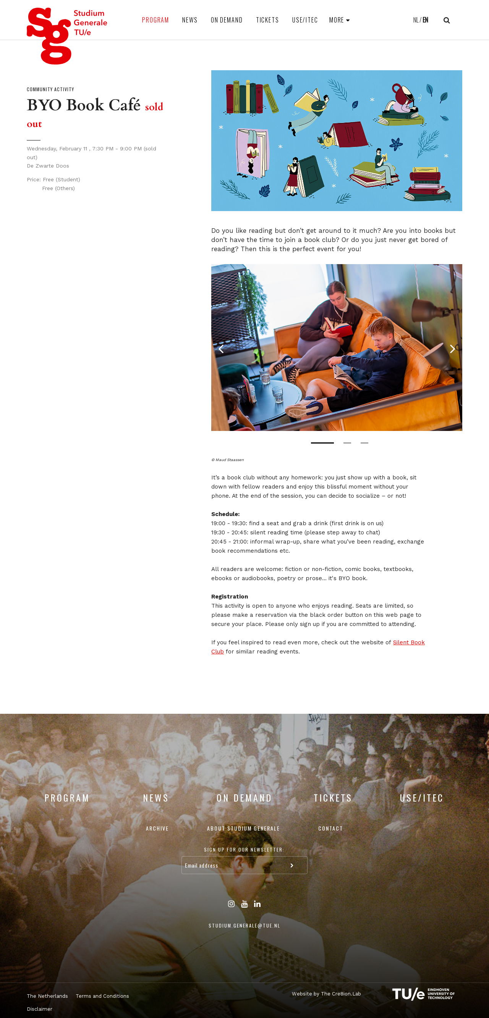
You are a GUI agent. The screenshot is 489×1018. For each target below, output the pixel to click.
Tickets (267, 19)
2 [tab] (347, 443)
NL (416, 19)
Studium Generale (67, 36)
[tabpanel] (336, 347)
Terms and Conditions (102, 996)
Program (155, 19)
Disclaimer (39, 1009)
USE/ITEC (305, 19)
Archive (157, 828)
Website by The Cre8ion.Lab (326, 994)
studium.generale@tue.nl (244, 925)
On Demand (227, 19)
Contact (330, 828)
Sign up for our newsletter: (244, 849)
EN (425, 19)
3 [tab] (364, 443)
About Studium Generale (243, 828)
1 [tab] (322, 443)
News (190, 19)
